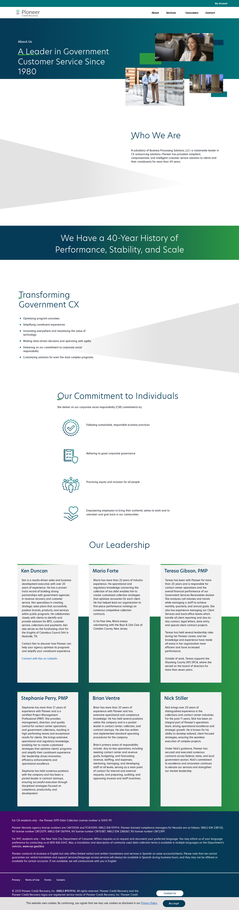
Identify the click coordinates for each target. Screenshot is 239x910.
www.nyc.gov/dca (33, 846)
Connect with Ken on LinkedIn (39, 658)
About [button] (155, 12)
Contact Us (170, 893)
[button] (227, 13)
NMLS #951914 (66, 891)
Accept (174, 903)
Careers (60, 879)
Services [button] (171, 12)
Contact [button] (210, 12)
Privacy (16, 879)
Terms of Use (32, 879)
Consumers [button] (192, 12)
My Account (221, 3)
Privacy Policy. (149, 903)
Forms (47, 879)
